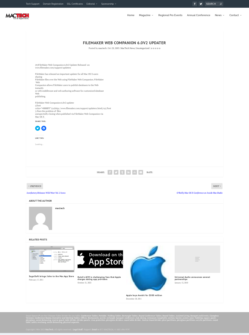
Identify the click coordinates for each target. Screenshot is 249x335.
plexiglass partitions (186, 322)
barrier (179, 319)
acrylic (103, 319)
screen (186, 319)
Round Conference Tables (150, 317)
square (207, 319)
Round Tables (169, 317)
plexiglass (30, 322)
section (171, 319)
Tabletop (199, 319)
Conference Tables (89, 317)
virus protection (98, 322)
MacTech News (128, 50)
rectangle (111, 319)
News (218, 17)
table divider (70, 322)
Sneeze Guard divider (151, 322)
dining (143, 319)
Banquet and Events (199, 317)
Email (94, 331)
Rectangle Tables (130, 317)
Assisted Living (182, 317)
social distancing (43, 322)
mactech (102, 50)
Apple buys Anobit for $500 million (144, 297)
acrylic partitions (204, 322)
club (137, 319)
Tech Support (32, 4)
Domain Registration (53, 4)
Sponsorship (107, 4)
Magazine (144, 17)
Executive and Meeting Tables (66, 319)
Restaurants (93, 319)
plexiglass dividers (114, 322)
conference (130, 319)
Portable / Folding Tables (110, 317)
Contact (234, 17)
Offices (84, 319)
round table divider (132, 322)
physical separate (71, 324)
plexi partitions (169, 322)
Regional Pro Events (170, 17)
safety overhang (38, 324)
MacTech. (49, 331)
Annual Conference (198, 17)
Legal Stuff (77, 331)
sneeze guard (58, 322)
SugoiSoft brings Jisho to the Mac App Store (51, 278)
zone (191, 319)
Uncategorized (142, 50)
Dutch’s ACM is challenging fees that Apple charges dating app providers (99, 280)
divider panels (83, 322)
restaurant (151, 319)
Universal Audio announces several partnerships (192, 280)
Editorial (90, 4)
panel (213, 319)
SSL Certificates (75, 4)
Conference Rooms (43, 319)
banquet (120, 319)
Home (130, 17)
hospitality (162, 319)
